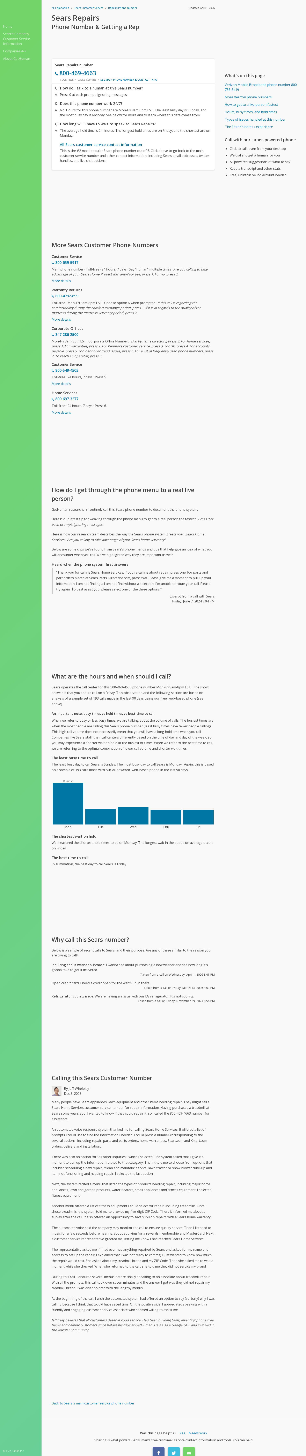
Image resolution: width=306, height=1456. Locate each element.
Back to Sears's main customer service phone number (93, 1403)
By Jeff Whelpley (76, 1088)
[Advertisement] (133, 205)
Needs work (198, 1433)
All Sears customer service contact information (101, 144)
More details (61, 281)
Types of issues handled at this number (255, 119)
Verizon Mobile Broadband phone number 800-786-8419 (261, 87)
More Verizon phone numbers (248, 97)
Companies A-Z (15, 51)
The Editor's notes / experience (249, 127)
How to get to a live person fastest (251, 104)
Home (7, 26)
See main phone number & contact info (128, 79)
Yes (182, 1433)
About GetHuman (16, 58)
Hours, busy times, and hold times (251, 112)
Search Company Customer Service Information (16, 39)
